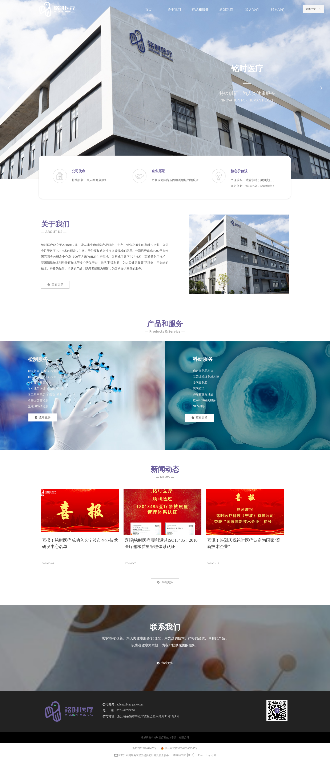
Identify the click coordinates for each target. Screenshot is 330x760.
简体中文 (311, 9)
